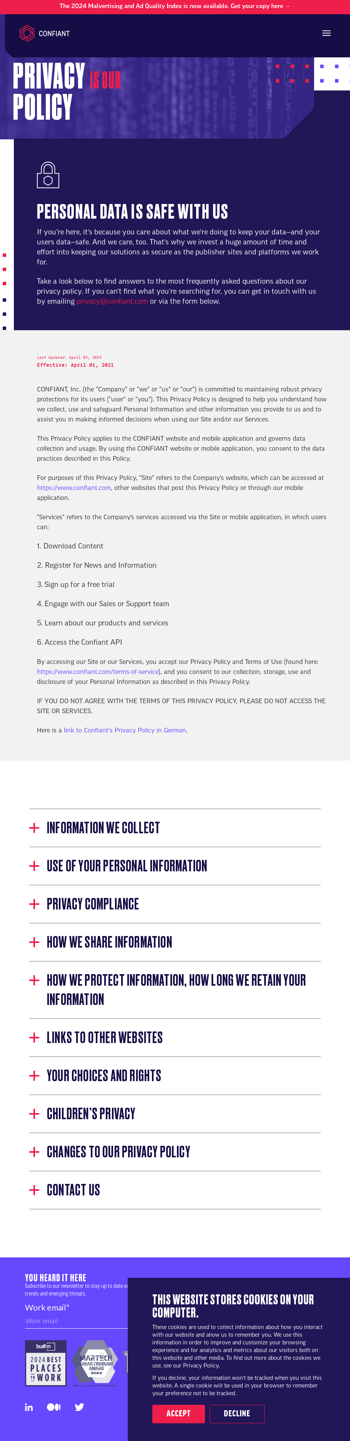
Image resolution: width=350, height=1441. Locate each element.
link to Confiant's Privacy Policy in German (125, 731)
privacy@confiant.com (112, 302)
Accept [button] (179, 1414)
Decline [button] (237, 1414)
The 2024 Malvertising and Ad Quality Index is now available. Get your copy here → (175, 6)
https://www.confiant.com (74, 488)
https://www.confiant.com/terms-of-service (97, 672)
